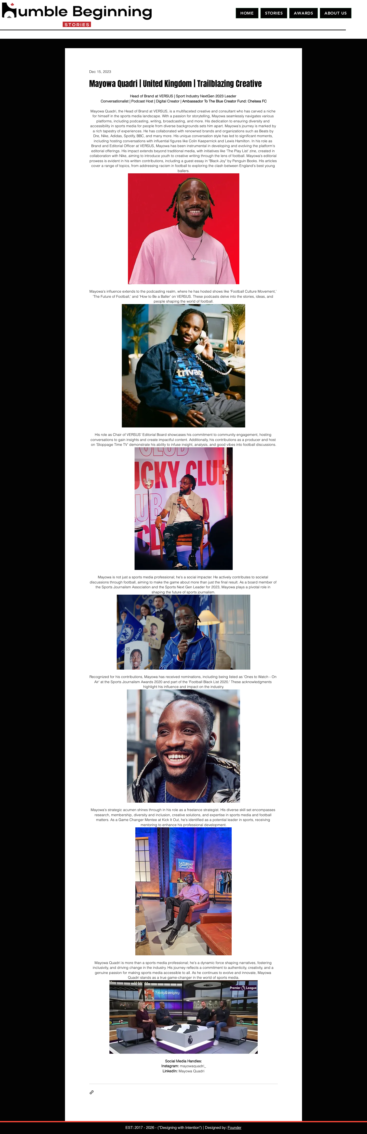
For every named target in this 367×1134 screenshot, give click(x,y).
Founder (234, 1127)
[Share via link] (91, 1092)
